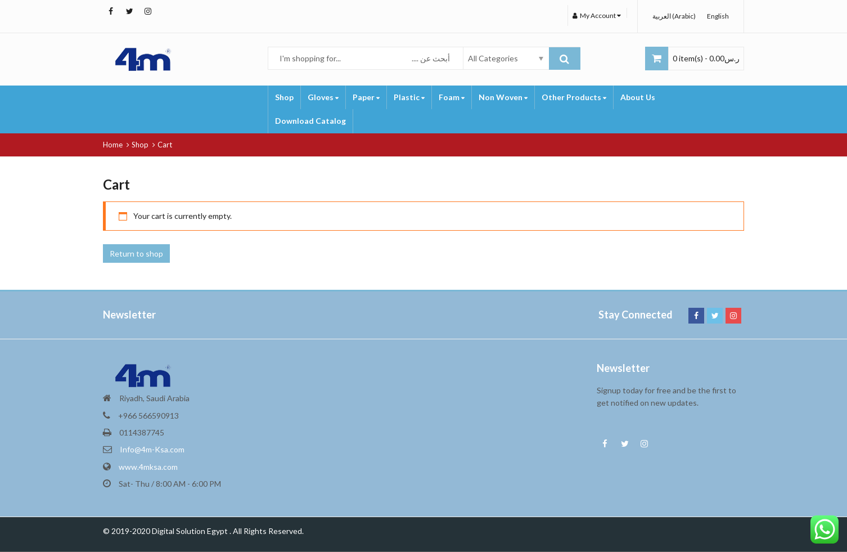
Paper (366, 97)
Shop (284, 97)
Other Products (574, 97)
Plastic (409, 97)
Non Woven (503, 97)
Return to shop (136, 253)
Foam (452, 97)
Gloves (323, 97)
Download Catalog (310, 120)
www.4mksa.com (148, 467)
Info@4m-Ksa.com (152, 449)
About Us (637, 97)
